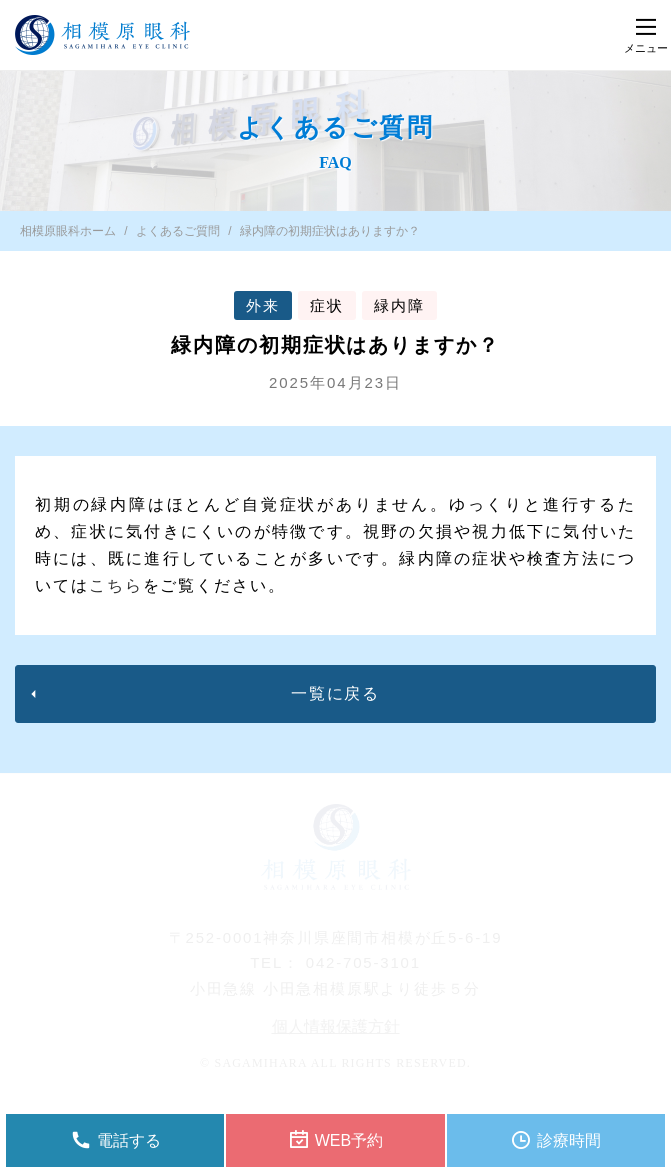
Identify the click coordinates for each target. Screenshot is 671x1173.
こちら (116, 585)
